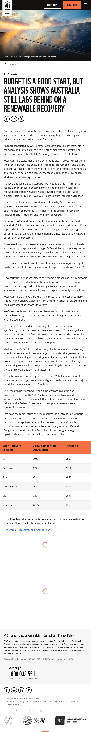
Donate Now (72, 5)
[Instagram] (14, 690)
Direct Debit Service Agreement (36, 710)
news (13, 64)
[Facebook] (7, 119)
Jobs (13, 635)
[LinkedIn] (14, 119)
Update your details (30, 635)
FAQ (6, 635)
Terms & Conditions (12, 710)
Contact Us (49, 635)
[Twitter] (21, 119)
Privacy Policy (66, 635)
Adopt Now (52, 5)
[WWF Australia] (7, 8)
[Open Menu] (85, 5)
